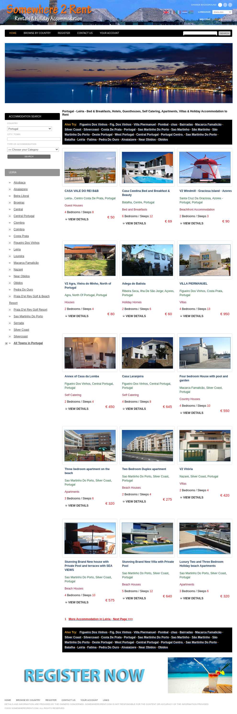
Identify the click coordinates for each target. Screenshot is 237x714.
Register (64, 33)
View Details (78, 219)
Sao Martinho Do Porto (28, 316)
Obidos (18, 283)
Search (29, 156)
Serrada (19, 323)
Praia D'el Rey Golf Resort (30, 309)
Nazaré (18, 269)
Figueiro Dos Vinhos (27, 242)
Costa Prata (21, 236)
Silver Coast (21, 329)
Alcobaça (19, 182)
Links (106, 700)
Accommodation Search (25, 116)
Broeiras (19, 202)
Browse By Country (37, 33)
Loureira (19, 256)
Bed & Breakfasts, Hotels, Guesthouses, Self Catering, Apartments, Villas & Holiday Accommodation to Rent (54, 13)
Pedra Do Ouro (23, 289)
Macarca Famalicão (26, 263)
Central (18, 209)
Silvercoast (21, 336)
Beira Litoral (21, 196)
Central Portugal (24, 216)
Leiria (17, 249)
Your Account (109, 33)
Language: (204, 12)
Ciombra (19, 222)
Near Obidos (22, 276)
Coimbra (19, 229)
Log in (217, 19)
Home (13, 33)
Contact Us (85, 33)
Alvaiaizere (21, 189)
